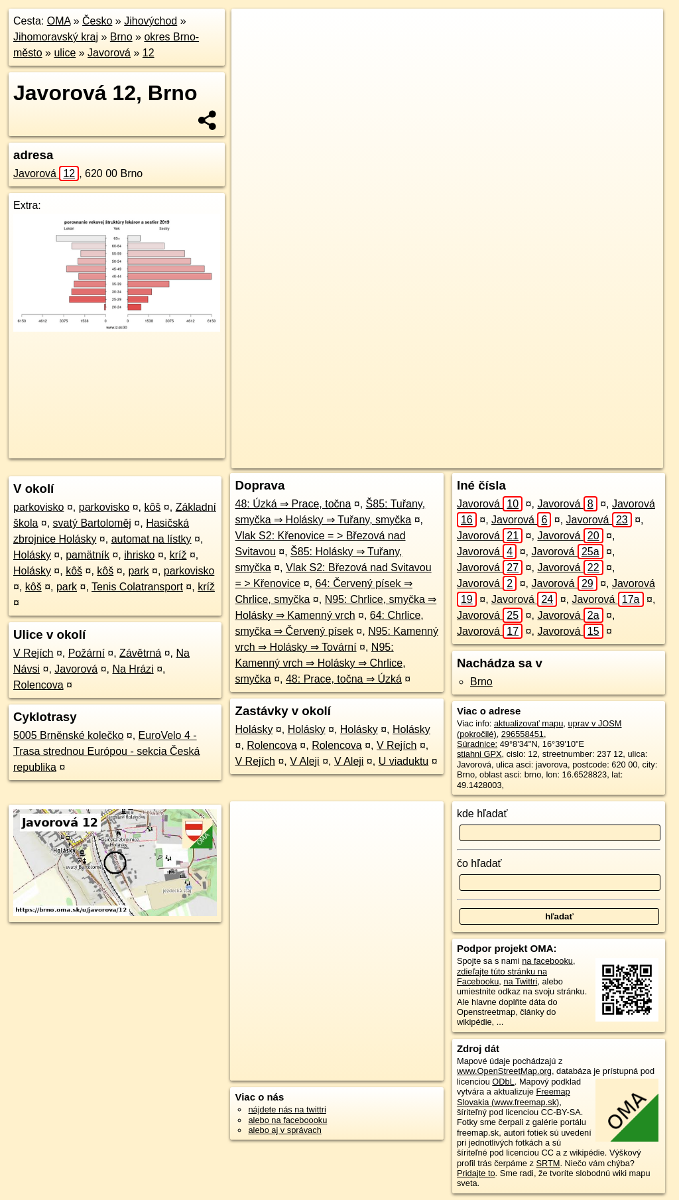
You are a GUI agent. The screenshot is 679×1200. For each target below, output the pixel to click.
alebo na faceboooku (287, 1120)
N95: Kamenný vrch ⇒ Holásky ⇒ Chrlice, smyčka (320, 663)
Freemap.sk (498, 458)
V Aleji (304, 761)
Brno (121, 36)
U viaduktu (404, 761)
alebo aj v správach (284, 1130)
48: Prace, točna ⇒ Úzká (344, 679)
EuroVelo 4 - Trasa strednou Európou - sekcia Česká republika (106, 751)
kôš (152, 507)
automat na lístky (151, 539)
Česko (97, 21)
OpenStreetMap (430, 458)
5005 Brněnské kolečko (68, 735)
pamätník (87, 555)
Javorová (109, 52)
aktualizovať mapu (528, 723)
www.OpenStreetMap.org (504, 1071)
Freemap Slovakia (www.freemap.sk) (513, 1096)
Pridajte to (476, 1173)
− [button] (254, 52)
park (138, 570)
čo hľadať (479, 863)
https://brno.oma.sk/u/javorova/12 (601, 458)
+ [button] (254, 31)
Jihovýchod (150, 21)
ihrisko (139, 555)
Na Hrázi (132, 669)
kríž (178, 555)
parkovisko (38, 507)
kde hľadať (482, 813)
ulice (65, 52)
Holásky (32, 555)
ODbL (503, 1082)
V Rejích (33, 653)
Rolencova (38, 685)
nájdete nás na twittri (287, 1109)
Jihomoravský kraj (55, 36)
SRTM (548, 1163)
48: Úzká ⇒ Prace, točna (293, 503)
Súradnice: (477, 744)
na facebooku (547, 961)
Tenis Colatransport (137, 586)
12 (148, 52)
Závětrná (140, 653)
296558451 (522, 734)
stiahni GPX (479, 754)
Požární (86, 653)
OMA (59, 21)
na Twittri (520, 981)
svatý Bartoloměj (92, 523)
